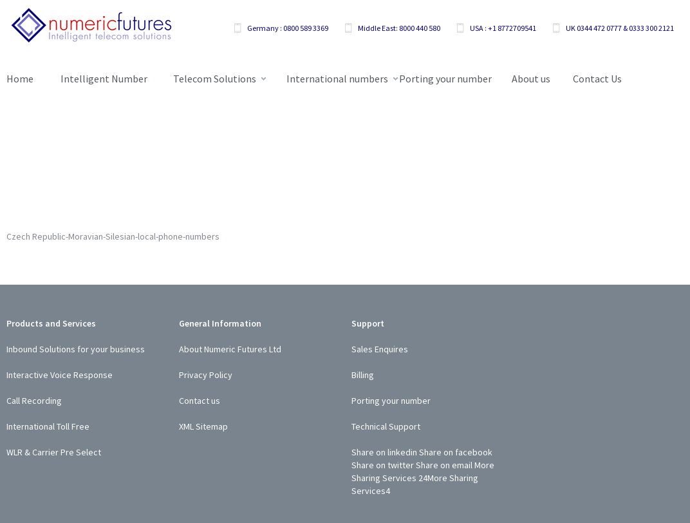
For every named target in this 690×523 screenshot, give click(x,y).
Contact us (199, 400)
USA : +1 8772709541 (503, 28)
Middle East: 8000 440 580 (399, 28)
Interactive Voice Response (59, 375)
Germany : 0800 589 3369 (287, 28)
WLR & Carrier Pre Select (53, 452)
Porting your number (391, 400)
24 (422, 478)
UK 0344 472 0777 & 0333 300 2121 (620, 28)
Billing (362, 375)
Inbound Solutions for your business (75, 349)
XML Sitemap (203, 426)
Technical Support (385, 426)
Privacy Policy (205, 375)
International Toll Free (47, 426)
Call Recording (34, 400)
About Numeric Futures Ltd (230, 349)
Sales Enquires (379, 349)
